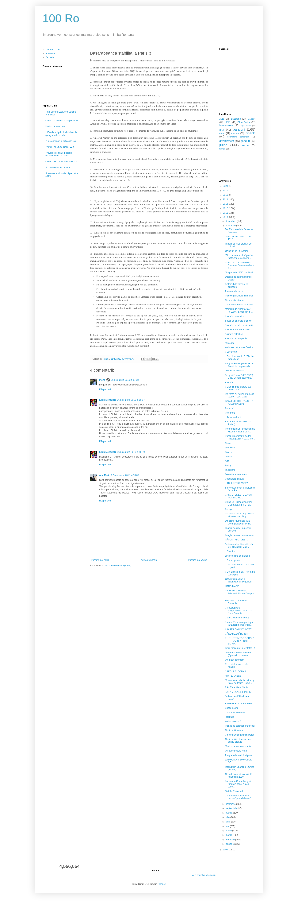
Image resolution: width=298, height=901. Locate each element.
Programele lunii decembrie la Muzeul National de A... (240, 430)
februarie (230, 839)
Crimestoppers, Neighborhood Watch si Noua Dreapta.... (238, 610)
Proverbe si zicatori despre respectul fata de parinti (58, 154)
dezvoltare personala (238, 137)
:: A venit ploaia (232, 560)
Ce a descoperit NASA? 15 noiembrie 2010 (238, 775)
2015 (226, 195)
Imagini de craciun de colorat (239, 535)
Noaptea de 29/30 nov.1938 (239, 272)
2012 (226, 208)
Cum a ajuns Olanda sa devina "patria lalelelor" (238, 797)
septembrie (232, 808)
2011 (226, 212)
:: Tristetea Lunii (233, 417)
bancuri (239, 129)
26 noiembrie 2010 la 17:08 (125, 380)
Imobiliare (230, 470)
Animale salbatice (234, 334)
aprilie (229, 830)
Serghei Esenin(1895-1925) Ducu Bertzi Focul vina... (239, 376)
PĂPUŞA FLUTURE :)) (236, 539)
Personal (229, 408)
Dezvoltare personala (235, 474)
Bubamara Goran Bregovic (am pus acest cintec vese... (238, 784)
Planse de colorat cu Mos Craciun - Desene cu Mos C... (239, 265)
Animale (229, 382)
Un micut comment (234, 660)
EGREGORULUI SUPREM (238, 703)
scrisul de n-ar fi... (234, 721)
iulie (228, 817)
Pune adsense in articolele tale (60, 141)
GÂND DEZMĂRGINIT (236, 633)
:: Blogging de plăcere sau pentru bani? (238, 388)
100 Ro (61, 18)
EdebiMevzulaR (107, 400)
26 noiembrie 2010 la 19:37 (131, 400)
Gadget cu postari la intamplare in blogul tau (238, 580)
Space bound (232, 708)
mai (228, 826)
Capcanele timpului (234, 479)
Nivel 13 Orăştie (233, 676)
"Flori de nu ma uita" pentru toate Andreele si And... (239, 256)
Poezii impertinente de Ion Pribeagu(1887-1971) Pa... (240, 437)
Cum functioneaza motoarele (239, 304)
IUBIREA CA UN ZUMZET (238, 629)
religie (222, 148)
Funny (228, 465)
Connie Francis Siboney (237, 617)
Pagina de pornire (148, 560)
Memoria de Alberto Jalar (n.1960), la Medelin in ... (239, 310)
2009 (226, 849)
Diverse (229, 452)
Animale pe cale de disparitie (239, 325)
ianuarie (230, 844)
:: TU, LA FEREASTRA (236, 483)
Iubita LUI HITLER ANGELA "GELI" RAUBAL (239, 402)
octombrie (231, 804)
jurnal (223, 145)
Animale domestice (234, 316)
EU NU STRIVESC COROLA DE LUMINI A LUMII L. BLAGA (239, 641)
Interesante (226, 125)
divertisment (226, 140)
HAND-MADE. (232, 586)
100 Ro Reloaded (234, 791)
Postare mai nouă (100, 560)
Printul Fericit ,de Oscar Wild (59, 147)
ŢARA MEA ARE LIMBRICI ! (239, 692)
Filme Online (243, 122)
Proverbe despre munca (57, 167)
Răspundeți (105, 389)
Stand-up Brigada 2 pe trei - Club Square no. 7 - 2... (239, 503)
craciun (235, 133)
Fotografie (230, 413)
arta (221, 129)
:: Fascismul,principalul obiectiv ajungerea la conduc (61, 133)
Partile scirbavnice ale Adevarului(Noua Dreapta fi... (239, 593)
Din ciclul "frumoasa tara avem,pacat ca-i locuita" (238, 522)
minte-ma (230, 343)
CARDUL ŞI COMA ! (235, 671)
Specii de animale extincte (238, 320)
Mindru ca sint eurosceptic (238, 746)
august (229, 812)
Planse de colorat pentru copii (240, 726)
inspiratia (229, 717)
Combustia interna (234, 300)
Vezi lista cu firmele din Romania (236, 602)
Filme (227, 122)
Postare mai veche (197, 560)
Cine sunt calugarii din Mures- (240, 734)
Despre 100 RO (53, 49)
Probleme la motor (234, 291)
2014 (226, 199)
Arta (227, 461)
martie (229, 835)
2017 (226, 190)
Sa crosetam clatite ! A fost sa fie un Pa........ (240, 489)
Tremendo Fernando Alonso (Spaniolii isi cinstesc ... (239, 654)
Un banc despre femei (236, 750)
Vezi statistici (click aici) (204, 875)
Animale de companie (236, 338)
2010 (226, 217)
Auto (221, 119)
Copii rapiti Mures (234, 730)
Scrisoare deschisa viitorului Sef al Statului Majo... (239, 545)
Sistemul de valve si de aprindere (236, 285)
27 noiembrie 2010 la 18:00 (125, 475)
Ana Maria (104, 475)
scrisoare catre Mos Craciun (239, 347)
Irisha (102, 380)
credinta (250, 133)
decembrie (231, 221)
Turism (228, 456)
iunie (228, 821)
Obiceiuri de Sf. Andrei (236, 251)
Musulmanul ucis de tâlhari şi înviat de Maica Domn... (239, 681)
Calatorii (251, 119)
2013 (226, 204)
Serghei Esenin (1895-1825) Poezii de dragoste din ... (239, 365)
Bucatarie (236, 119)
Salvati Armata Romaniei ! (238, 329)
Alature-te (50, 53)
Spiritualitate (246, 126)
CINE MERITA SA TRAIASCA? (61, 161)
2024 (226, 186)
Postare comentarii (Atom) (118, 565)
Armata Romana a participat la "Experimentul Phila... (239, 623)
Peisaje (228, 509)
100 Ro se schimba (235, 370)
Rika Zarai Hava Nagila (236, 687)
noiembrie (231, 225)
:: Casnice (230, 551)
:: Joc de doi (231, 351)
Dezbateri (50, 57)
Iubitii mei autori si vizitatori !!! (240, 648)
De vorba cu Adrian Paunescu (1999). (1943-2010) (240, 395)
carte (221, 133)
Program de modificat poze (238, 755)
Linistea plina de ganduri (237, 556)
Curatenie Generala (235, 712)
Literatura (230, 447)
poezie (245, 145)
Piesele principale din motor (239, 295)
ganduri (245, 140)
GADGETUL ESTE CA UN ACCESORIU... (238, 496)
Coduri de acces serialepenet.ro (61, 120)
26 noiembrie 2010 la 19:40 (131, 452)
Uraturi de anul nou (55, 126)
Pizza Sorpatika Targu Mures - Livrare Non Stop (239, 515)
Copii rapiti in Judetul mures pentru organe (239, 740)
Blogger (161, 884)
